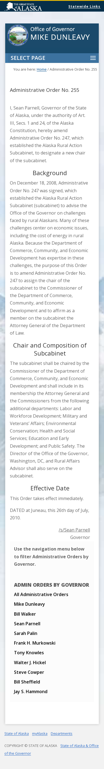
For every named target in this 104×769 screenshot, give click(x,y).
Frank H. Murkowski (34, 643)
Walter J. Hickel (30, 662)
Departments (61, 733)
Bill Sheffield (27, 682)
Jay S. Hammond (30, 691)
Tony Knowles (29, 653)
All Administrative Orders (41, 594)
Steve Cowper (29, 672)
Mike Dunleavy (29, 604)
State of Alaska (37, 7)
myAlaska (39, 733)
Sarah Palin (25, 633)
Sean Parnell (27, 624)
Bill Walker (25, 614)
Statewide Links (84, 6)
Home (42, 69)
